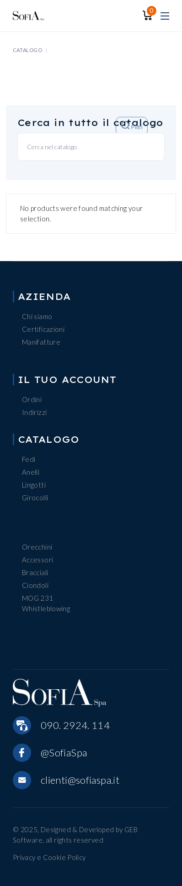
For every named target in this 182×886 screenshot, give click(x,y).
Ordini (32, 399)
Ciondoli (35, 585)
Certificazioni (43, 329)
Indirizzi (34, 412)
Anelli (30, 472)
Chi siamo (37, 316)
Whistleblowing (46, 608)
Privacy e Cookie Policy (49, 857)
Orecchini (37, 547)
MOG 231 (38, 598)
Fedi (29, 459)
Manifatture (41, 342)
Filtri (132, 126)
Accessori (37, 560)
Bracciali (35, 572)
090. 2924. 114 (75, 725)
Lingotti (34, 485)
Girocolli (35, 497)
